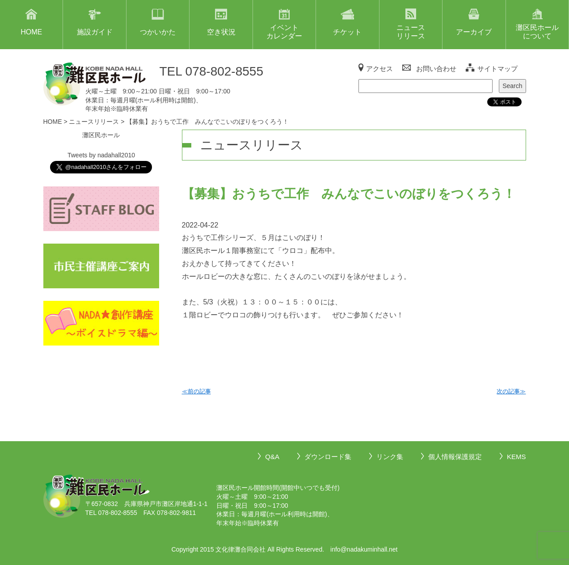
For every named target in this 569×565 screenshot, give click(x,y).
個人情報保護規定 (455, 456)
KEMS (516, 456)
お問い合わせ (436, 68)
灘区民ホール (101, 135)
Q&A (272, 456)
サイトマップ (497, 68)
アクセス (379, 68)
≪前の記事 (196, 391)
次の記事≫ (511, 391)
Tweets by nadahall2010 (101, 155)
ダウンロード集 (327, 456)
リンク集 (389, 456)
